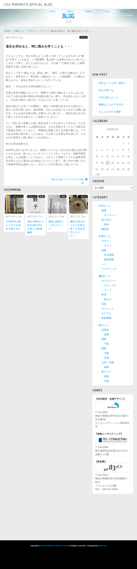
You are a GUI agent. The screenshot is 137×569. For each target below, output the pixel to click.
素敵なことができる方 (111, 104)
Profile (124, 11)
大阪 (106, 353)
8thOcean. (102, 546)
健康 (103, 210)
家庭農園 (106, 317)
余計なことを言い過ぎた (112, 83)
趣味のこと (105, 276)
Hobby (88, 11)
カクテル (106, 313)
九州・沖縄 (107, 362)
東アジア (106, 371)
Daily (71, 11)
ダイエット (110, 215)
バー (103, 264)
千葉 (106, 343)
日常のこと (17, 196)
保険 (63, 196)
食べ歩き (106, 219)
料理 (42, 196)
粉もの (84, 196)
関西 (103, 348)
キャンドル (110, 285)
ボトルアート (108, 280)
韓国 (106, 376)
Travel (106, 11)
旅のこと (104, 325)
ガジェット (107, 308)
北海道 (105, 329)
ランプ (107, 290)
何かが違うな (106, 90)
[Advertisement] (112, 52)
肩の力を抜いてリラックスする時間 (69, 181)
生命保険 (109, 254)
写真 (103, 304)
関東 (103, 339)
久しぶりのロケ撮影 (110, 111)
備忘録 (105, 229)
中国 (106, 381)
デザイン (32, 196)
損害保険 (109, 259)
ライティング (108, 268)
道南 (106, 334)
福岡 (106, 367)
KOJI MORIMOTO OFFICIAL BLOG (28, 4)
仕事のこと (105, 236)
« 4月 (97, 174)
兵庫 (106, 357)
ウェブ (84, 37)
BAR (106, 224)
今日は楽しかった (109, 97)
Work (53, 11)
